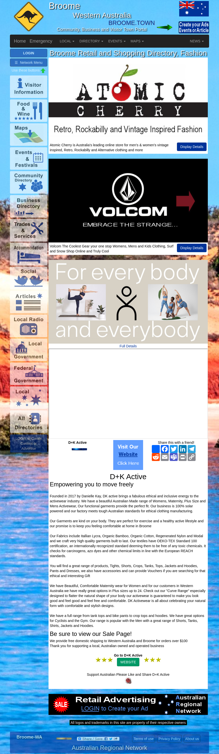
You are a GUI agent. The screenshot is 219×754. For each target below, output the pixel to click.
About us (192, 739)
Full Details (128, 346)
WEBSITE (128, 662)
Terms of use (144, 739)
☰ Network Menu (28, 63)
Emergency (41, 41)
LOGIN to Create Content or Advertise (28, 444)
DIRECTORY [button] (91, 41)
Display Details (191, 147)
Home (20, 41)
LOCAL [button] (67, 41)
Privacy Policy (169, 739)
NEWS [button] (197, 41)
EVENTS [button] (117, 41)
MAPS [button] (137, 41)
